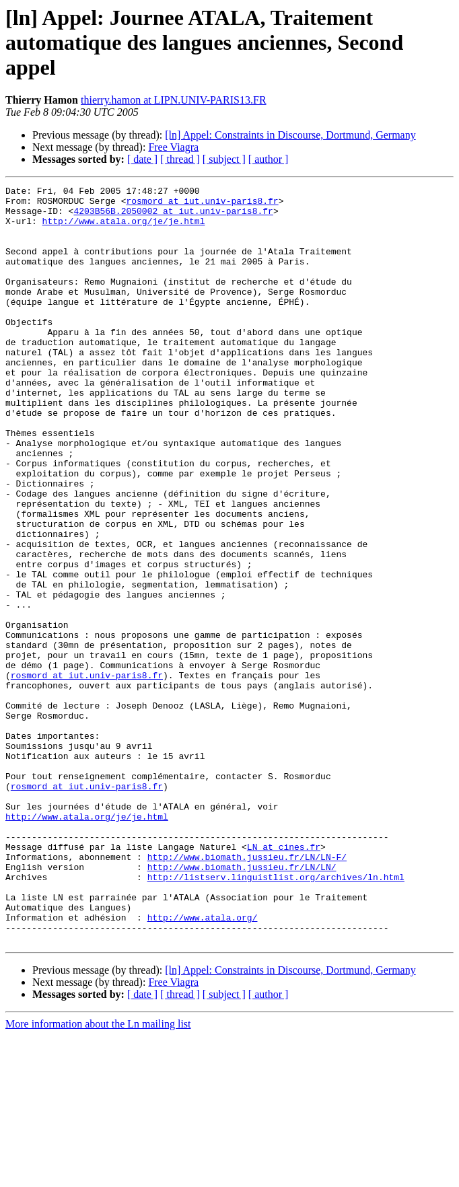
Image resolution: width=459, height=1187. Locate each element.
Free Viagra (173, 147)
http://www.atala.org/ (202, 1064)
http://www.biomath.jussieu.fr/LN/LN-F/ (247, 992)
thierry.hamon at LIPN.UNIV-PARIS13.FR (174, 100)
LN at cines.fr (283, 980)
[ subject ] (224, 159)
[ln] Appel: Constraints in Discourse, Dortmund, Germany (290, 135)
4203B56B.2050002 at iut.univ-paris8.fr (173, 217)
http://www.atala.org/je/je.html (123, 229)
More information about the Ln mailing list (98, 1175)
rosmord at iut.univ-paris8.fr (202, 205)
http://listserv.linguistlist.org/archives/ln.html (275, 1016)
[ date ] (142, 159)
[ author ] (268, 159)
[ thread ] (180, 159)
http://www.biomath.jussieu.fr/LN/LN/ (242, 1004)
